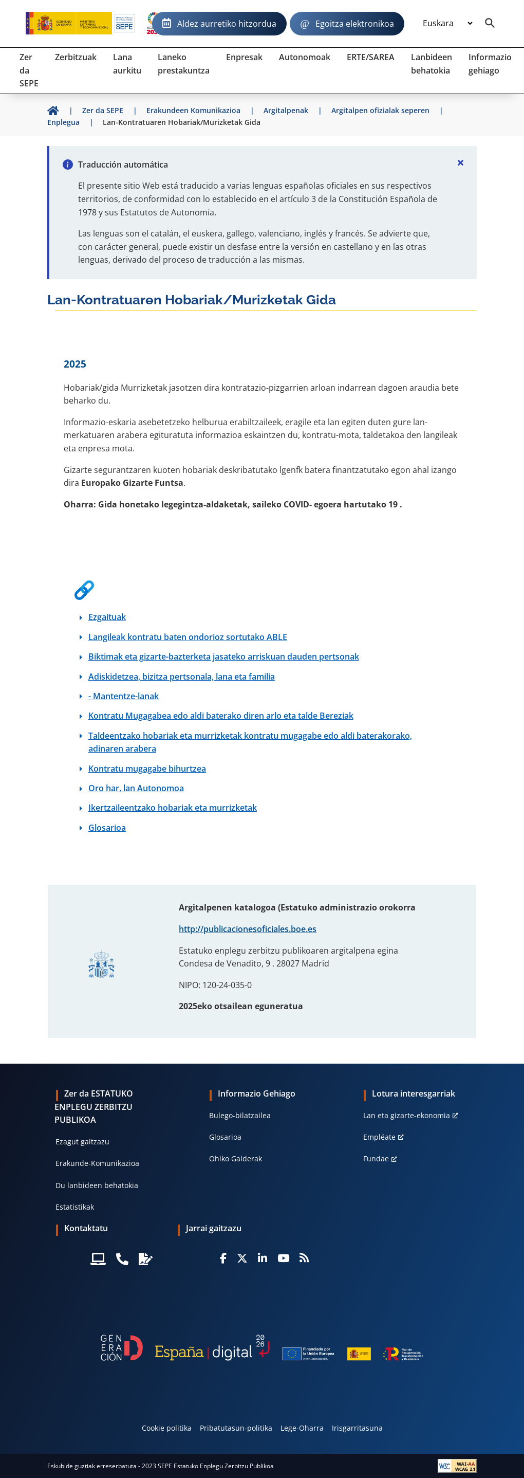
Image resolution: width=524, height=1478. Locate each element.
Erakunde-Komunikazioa (97, 1163)
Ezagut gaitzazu (82, 1141)
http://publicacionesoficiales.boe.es (247, 929)
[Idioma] (447, 23)
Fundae (376, 1158)
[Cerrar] (460, 162)
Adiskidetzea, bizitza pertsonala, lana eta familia (181, 676)
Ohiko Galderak (235, 1158)
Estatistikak (74, 1207)
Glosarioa (107, 827)
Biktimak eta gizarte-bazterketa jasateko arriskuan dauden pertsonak (223, 656)
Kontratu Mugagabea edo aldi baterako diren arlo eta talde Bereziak (220, 715)
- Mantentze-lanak (123, 696)
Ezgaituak (107, 617)
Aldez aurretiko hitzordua (226, 23)
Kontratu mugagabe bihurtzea (147, 768)
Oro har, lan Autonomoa (136, 788)
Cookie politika (167, 1428)
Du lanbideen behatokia (96, 1185)
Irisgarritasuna (357, 1428)
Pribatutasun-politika (236, 1428)
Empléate (379, 1137)
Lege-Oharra (302, 1428)
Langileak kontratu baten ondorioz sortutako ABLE (187, 637)
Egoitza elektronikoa (354, 23)
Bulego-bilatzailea (240, 1115)
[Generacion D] (262, 1347)
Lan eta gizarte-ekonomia (406, 1115)
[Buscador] (490, 23)
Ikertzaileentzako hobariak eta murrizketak (172, 807)
